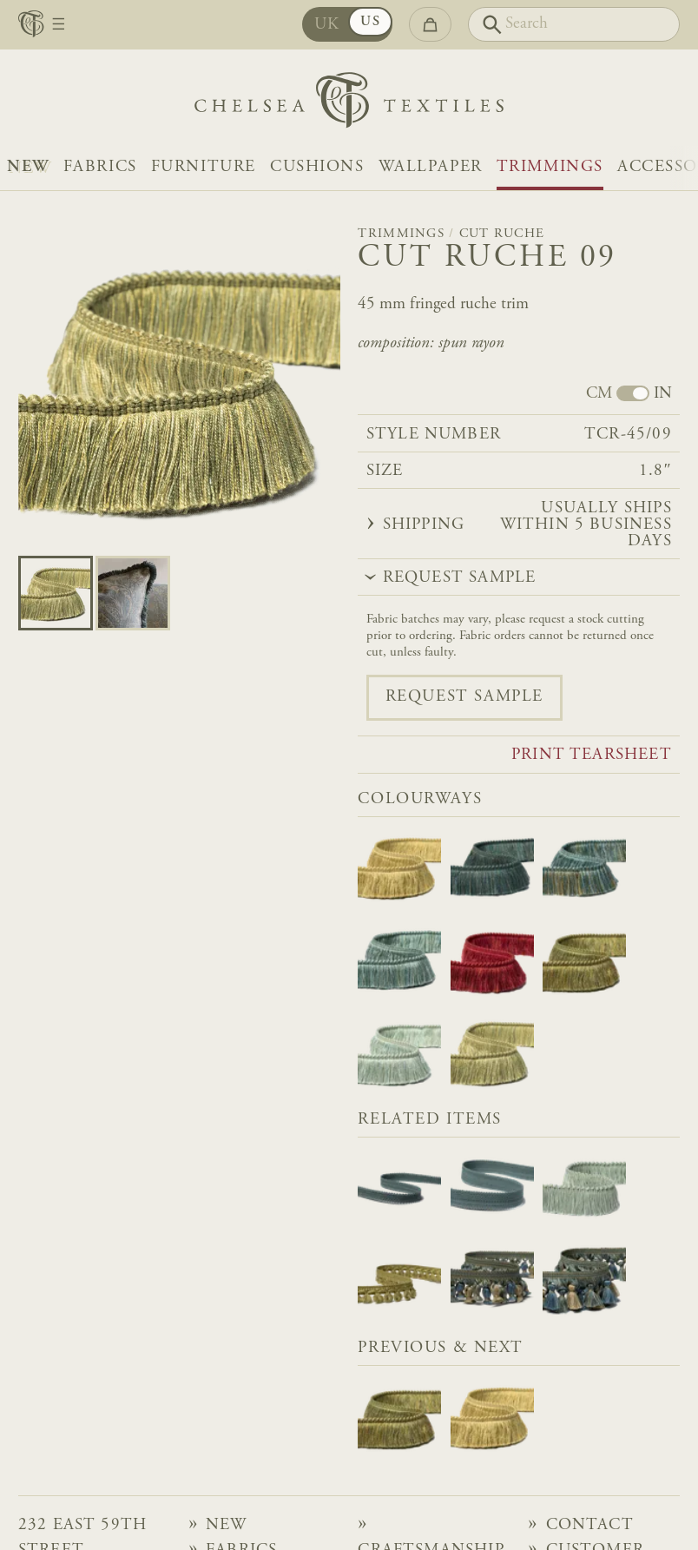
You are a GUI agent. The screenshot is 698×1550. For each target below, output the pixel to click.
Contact (590, 1525)
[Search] (574, 24)
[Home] (349, 104)
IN (663, 394)
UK (329, 24)
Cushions (317, 167)
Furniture (203, 167)
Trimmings (550, 167)
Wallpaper (431, 167)
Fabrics (100, 167)
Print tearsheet (591, 755)
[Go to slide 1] (132, 593)
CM (599, 394)
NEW (28, 167)
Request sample (464, 697)
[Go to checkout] (430, 24)
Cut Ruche (501, 234)
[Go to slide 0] (55, 593)
